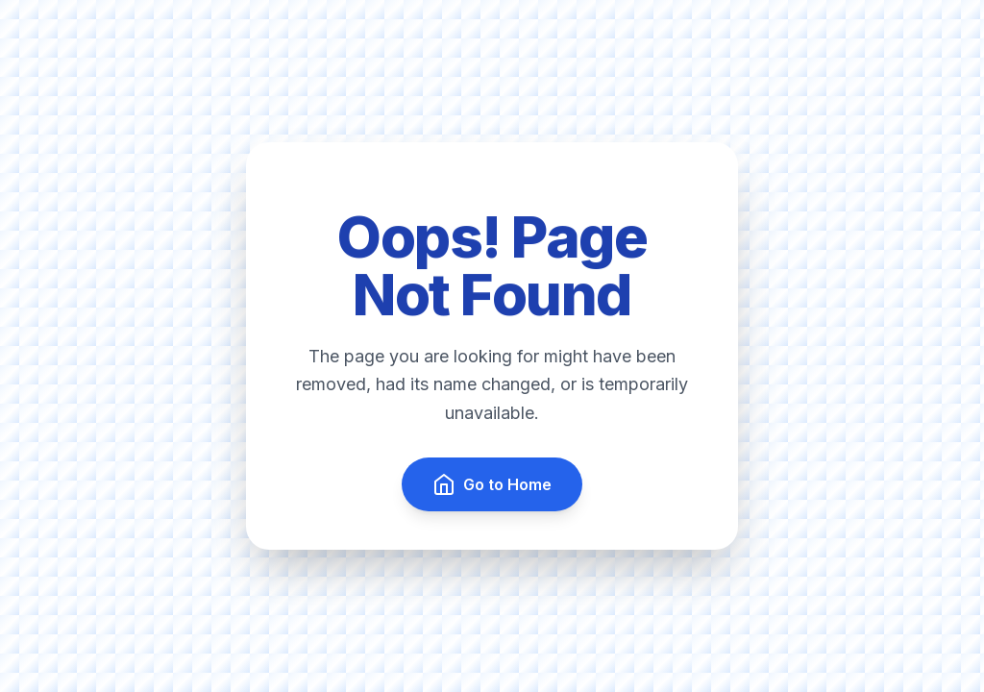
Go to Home (492, 484)
